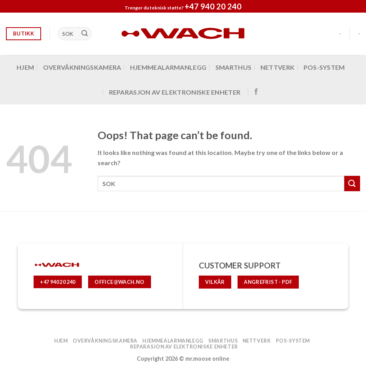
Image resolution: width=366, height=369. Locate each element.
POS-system (324, 67)
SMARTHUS (233, 67)
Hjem (25, 67)
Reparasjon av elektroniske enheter (175, 92)
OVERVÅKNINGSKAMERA (82, 67)
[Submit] (84, 34)
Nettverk (277, 67)
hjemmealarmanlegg (168, 67)
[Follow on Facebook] (256, 91)
